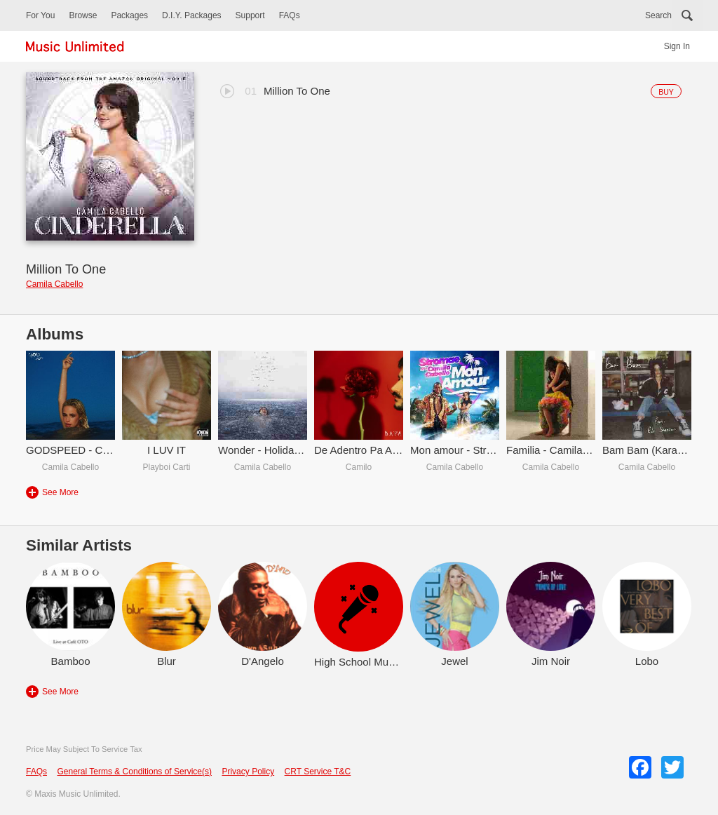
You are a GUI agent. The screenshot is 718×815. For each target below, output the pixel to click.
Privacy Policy (248, 771)
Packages (129, 15)
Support (250, 15)
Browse (83, 15)
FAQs (289, 15)
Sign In (677, 46)
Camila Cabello (54, 284)
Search (658, 15)
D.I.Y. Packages (192, 15)
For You (40, 15)
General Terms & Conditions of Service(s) (134, 771)
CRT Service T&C (318, 771)
